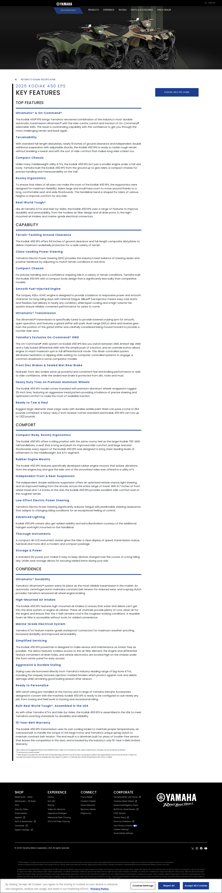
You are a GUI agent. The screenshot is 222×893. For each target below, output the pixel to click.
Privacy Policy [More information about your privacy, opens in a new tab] (100, 889)
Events (51, 797)
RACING (122, 9)
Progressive (86, 813)
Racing (51, 805)
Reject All (168, 885)
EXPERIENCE (108, 9)
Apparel (20, 817)
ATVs (17, 805)
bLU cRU (51, 801)
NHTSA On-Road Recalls (126, 809)
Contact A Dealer (88, 801)
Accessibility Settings (123, 833)
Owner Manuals (88, 805)
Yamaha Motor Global (125, 801)
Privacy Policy (121, 817)
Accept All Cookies (196, 885)
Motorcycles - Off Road (25, 801)
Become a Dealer (88, 809)
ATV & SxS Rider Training (59, 821)
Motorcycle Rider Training (59, 817)
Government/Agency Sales (126, 805)
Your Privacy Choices (126, 825)
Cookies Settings (121, 829)
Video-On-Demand (56, 809)
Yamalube (21, 825)
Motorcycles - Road (23, 797)
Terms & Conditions (124, 821)
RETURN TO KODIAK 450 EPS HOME (35, 79)
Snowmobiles (21, 813)
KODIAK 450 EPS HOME (177, 92)
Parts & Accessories (25, 821)
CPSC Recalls (120, 813)
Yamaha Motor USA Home (127, 797)
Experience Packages (57, 813)
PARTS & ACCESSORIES (142, 9)
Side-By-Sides (21, 809)
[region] (111, 886)
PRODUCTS (93, 9)
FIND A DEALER (164, 9)
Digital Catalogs (24, 829)
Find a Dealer (87, 797)
